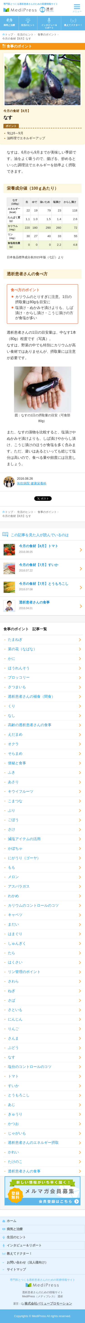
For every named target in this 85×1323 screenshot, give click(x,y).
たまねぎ (15, 639)
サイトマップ (16, 1269)
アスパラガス (19, 886)
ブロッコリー (19, 677)
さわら (13, 981)
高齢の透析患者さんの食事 (29, 725)
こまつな (15, 801)
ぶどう (13, 1048)
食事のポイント (47, 34)
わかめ (13, 896)
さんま (13, 1038)
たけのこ (15, 1162)
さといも (15, 1010)
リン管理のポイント (24, 972)
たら (11, 953)
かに (11, 658)
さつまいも (17, 687)
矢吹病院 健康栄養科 (31, 483)
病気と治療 (15, 1229)
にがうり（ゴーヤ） (24, 858)
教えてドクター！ (73, 22)
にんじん (15, 1019)
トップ (7, 34)
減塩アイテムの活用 (24, 839)
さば (11, 1000)
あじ (11, 1105)
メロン (13, 877)
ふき (11, 772)
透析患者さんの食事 (24, 1171)
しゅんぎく (17, 943)
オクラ (13, 744)
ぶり (11, 810)
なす (11, 1057)
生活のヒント (25, 34)
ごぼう (13, 820)
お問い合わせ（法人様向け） (27, 1262)
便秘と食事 (17, 763)
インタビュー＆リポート (24, 1245)
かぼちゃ (15, 848)
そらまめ (15, 753)
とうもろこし (19, 1095)
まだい (13, 924)
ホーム (11, 1221)
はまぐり (15, 934)
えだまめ (15, 734)
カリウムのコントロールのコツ (33, 905)
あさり (13, 782)
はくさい (15, 962)
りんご (13, 1029)
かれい (13, 1152)
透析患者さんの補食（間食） (31, 696)
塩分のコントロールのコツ (29, 1067)
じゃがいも (17, 1133)
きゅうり (15, 1114)
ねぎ (11, 991)
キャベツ (15, 915)
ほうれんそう (19, 668)
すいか (13, 1086)
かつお (13, 1124)
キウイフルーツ (20, 791)
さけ (11, 829)
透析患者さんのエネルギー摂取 (33, 1142)
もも (11, 867)
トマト (13, 1076)
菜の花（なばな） (22, 649)
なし (11, 715)
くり (11, 706)
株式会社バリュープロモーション (48, 1303)
